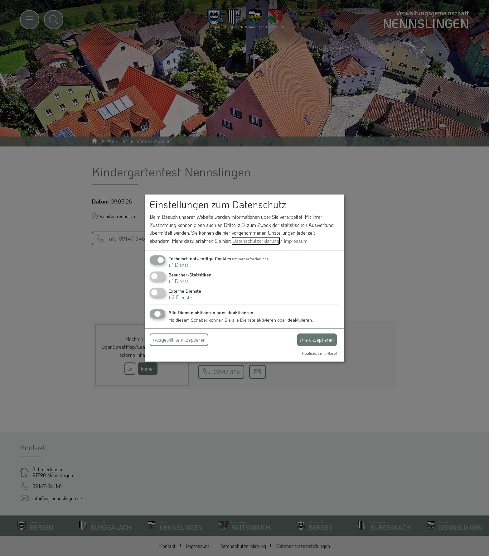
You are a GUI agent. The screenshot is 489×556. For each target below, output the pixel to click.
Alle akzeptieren (317, 339)
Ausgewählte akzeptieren (179, 339)
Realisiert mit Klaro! (319, 353)
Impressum (295, 240)
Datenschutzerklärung (255, 240)
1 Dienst (178, 264)
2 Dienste (180, 297)
